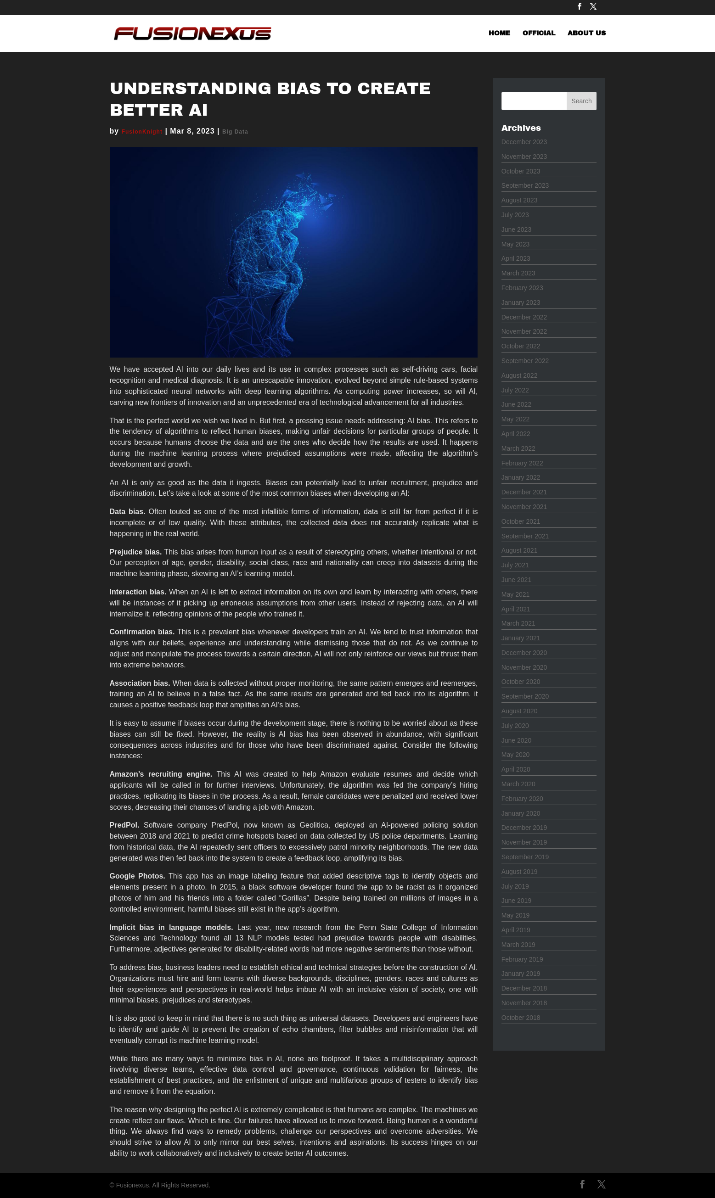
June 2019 (516, 900)
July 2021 (515, 565)
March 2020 (518, 784)
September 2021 (525, 536)
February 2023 (522, 287)
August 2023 (519, 200)
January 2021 (520, 638)
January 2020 (520, 813)
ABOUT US (587, 33)
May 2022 (515, 419)
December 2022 (524, 317)
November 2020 (524, 667)
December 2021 (524, 492)
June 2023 (516, 229)
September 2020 (525, 696)
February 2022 (522, 463)
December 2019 (524, 827)
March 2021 (518, 623)
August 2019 (519, 871)
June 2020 (516, 740)
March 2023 (518, 273)
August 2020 (519, 711)
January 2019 (520, 973)
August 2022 (519, 375)
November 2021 (524, 506)
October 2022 (520, 346)
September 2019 (525, 857)
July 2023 (515, 214)
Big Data (235, 132)
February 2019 (522, 959)
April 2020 (515, 769)
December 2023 (524, 142)
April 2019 (515, 930)
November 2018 (524, 1003)
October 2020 (520, 681)
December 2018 (524, 988)
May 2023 (515, 244)
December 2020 (524, 652)
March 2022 (518, 448)
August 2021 (519, 550)
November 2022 (524, 331)
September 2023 (525, 185)
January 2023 (520, 302)
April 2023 (515, 258)
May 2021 (515, 594)
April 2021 (515, 609)
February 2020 (522, 798)
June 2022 (516, 404)
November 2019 (524, 842)
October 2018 (520, 1017)
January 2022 (520, 477)
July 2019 (515, 886)
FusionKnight (142, 132)
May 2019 (515, 915)
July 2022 (515, 390)
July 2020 (515, 725)
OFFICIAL (539, 33)
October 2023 (520, 171)
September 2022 (525, 360)
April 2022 (515, 433)
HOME (499, 33)
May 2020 (515, 754)
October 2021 (520, 521)
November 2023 (524, 156)
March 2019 (518, 944)
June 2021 (516, 579)
